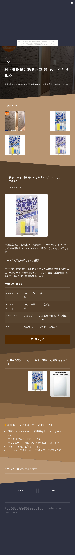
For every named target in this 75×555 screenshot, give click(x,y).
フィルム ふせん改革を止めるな (24, 446)
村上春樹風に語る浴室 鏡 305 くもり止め (25, 508)
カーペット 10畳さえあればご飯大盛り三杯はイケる (34, 450)
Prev (20, 490)
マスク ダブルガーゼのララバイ (24, 438)
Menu (71, 3)
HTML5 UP (15, 512)
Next (54, 490)
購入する (40, 339)
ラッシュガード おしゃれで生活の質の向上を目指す (34, 442)
